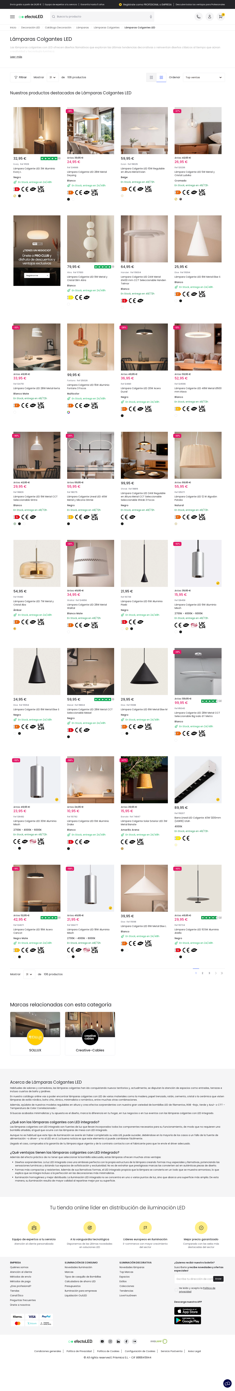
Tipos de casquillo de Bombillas (83, 1304)
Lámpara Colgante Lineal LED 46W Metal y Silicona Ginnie (89, 491)
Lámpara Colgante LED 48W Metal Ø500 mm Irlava (197, 378)
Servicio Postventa (171, 1378)
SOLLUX (35, 1077)
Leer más (16, 57)
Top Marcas (126, 1299)
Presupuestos (73, 1313)
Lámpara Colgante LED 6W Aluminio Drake (90, 827)
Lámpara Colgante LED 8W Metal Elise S (196, 266)
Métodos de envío (20, 1304)
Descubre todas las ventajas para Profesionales (200, 4)
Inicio (13, 27)
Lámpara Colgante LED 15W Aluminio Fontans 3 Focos (85, 378)
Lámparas (82, 27)
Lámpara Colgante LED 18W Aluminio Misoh (85, 939)
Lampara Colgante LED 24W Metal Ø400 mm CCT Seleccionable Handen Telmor (143, 268)
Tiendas (14, 1318)
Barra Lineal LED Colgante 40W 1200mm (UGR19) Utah (195, 827)
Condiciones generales (47, 1378)
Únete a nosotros (20, 1332)
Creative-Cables (90, 1077)
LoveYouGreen (128, 1323)
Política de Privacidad (79, 1378)
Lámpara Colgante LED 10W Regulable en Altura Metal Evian (143, 170)
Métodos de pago (20, 1308)
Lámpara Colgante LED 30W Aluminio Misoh (31, 827)
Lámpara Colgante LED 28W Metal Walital (89, 603)
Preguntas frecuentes (23, 1327)
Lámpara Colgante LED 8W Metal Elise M (142, 715)
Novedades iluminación (78, 1294)
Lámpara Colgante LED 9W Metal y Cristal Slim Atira (90, 266)
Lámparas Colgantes (107, 27)
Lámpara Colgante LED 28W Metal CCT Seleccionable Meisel (89, 715)
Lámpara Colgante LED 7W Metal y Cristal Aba (36, 603)
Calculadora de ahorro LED (80, 1308)
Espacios (125, 1304)
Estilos (123, 1308)
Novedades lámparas (132, 1294)
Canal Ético (16, 1323)
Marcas (69, 1299)
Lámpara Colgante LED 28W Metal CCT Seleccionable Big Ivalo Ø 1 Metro (197, 717)
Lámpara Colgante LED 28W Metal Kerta (35, 378)
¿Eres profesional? (20, 1313)
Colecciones (127, 1313)
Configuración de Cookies (140, 1378)
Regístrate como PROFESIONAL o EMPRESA (147, 4)
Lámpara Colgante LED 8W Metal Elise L (142, 939)
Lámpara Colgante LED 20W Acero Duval (143, 378)
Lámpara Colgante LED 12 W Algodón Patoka (193, 491)
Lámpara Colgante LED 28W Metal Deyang (87, 173)
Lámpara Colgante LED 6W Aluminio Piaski (144, 603)
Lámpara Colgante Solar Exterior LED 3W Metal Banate (142, 827)
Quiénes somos (19, 1294)
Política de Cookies (108, 1378)
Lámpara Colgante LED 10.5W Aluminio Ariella (194, 939)
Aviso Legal (194, 1378)
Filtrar (20, 77)
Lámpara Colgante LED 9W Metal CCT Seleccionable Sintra (35, 491)
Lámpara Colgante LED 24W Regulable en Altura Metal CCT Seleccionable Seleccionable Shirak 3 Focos (144, 495)
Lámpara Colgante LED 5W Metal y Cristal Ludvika (195, 173)
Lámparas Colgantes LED (140, 27)
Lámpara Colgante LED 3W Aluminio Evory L (34, 170)
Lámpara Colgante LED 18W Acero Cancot (35, 939)
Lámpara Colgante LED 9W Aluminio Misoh (198, 603)
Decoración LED (30, 27)
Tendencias (126, 1318)
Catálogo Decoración (58, 27)
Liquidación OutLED (76, 1323)
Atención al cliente (21, 1299)
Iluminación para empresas (81, 1318)
